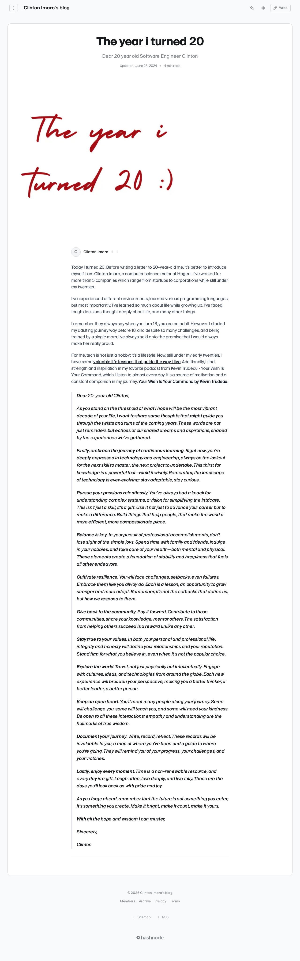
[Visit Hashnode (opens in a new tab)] (150, 937)
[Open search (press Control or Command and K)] (252, 8)
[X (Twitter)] (112, 252)
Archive (145, 901)
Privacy (160, 901)
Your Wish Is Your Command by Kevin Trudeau (182, 381)
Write (280, 8)
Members (127, 901)
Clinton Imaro (95, 252)
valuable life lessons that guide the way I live (136, 362)
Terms (175, 901)
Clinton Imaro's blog (47, 8)
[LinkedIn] (118, 252)
